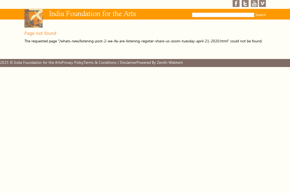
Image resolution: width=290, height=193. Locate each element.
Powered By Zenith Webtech (160, 63)
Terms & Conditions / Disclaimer (110, 63)
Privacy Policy (73, 63)
